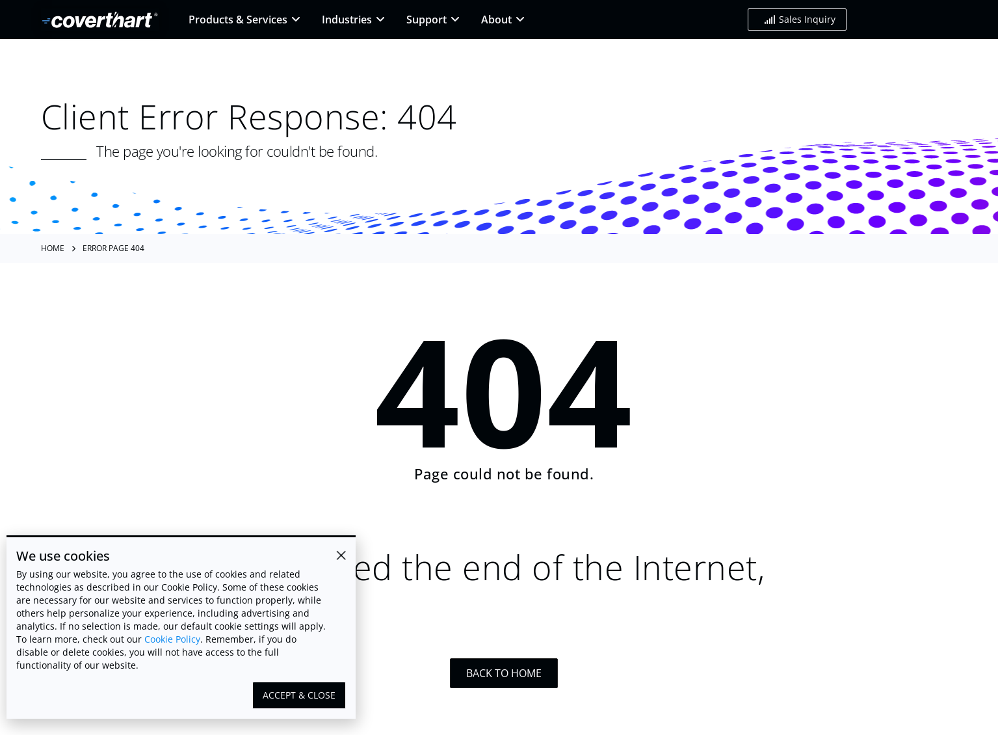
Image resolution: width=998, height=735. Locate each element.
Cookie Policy (172, 639)
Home (52, 248)
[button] (797, 19)
